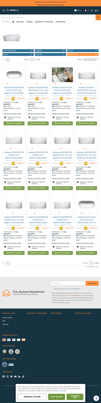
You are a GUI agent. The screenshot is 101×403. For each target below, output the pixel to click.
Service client (7, 317)
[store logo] (12, 10)
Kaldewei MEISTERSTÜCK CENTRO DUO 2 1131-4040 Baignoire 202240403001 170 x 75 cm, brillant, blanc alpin (14, 223)
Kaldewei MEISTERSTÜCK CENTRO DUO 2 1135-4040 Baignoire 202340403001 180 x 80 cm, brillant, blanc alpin (38, 93)
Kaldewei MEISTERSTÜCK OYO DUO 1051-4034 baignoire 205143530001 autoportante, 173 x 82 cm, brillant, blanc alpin (14, 93)
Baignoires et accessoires (44, 22)
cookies (32, 387)
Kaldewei (29, 22)
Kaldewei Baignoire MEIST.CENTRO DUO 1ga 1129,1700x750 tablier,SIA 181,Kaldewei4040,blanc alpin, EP (86, 93)
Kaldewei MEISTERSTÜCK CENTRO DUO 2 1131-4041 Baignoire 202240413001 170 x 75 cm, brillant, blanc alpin (87, 158)
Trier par (79, 59)
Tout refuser (57, 397)
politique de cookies (60, 391)
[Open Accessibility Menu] (96, 398)
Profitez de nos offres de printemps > (50, 5)
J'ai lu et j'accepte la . (67, 289)
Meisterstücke (61, 22)
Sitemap (5, 324)
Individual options (32, 397)
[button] (3, 10)
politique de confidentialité (72, 289)
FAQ (3, 321)
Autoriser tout (74, 397)
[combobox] (48, 17)
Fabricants (20, 22)
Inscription (92, 283)
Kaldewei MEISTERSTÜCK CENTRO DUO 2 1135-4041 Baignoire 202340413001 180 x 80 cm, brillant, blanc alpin (62, 158)
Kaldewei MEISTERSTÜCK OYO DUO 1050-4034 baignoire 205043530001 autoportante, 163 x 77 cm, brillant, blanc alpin (62, 93)
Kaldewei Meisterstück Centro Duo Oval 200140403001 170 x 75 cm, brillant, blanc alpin (86, 221)
